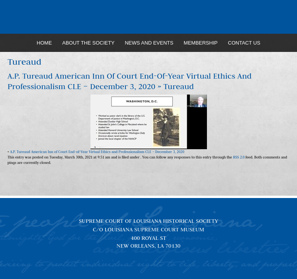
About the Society (88, 43)
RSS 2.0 (239, 157)
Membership (200, 43)
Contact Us (244, 43)
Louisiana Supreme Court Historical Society (148, 17)
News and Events (149, 43)
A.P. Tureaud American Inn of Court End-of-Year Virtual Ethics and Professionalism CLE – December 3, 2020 (129, 81)
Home (44, 43)
